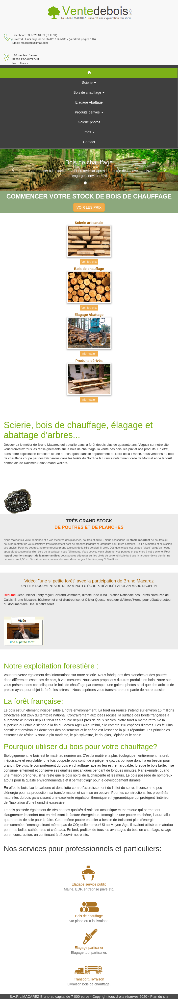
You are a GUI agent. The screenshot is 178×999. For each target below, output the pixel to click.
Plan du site (159, 997)
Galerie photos (89, 122)
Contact (89, 142)
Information (88, 353)
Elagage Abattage (89, 102)
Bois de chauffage (89, 92)
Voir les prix (89, 262)
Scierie (89, 83)
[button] (13, 170)
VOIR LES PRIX (89, 207)
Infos (88, 132)
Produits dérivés (89, 112)
